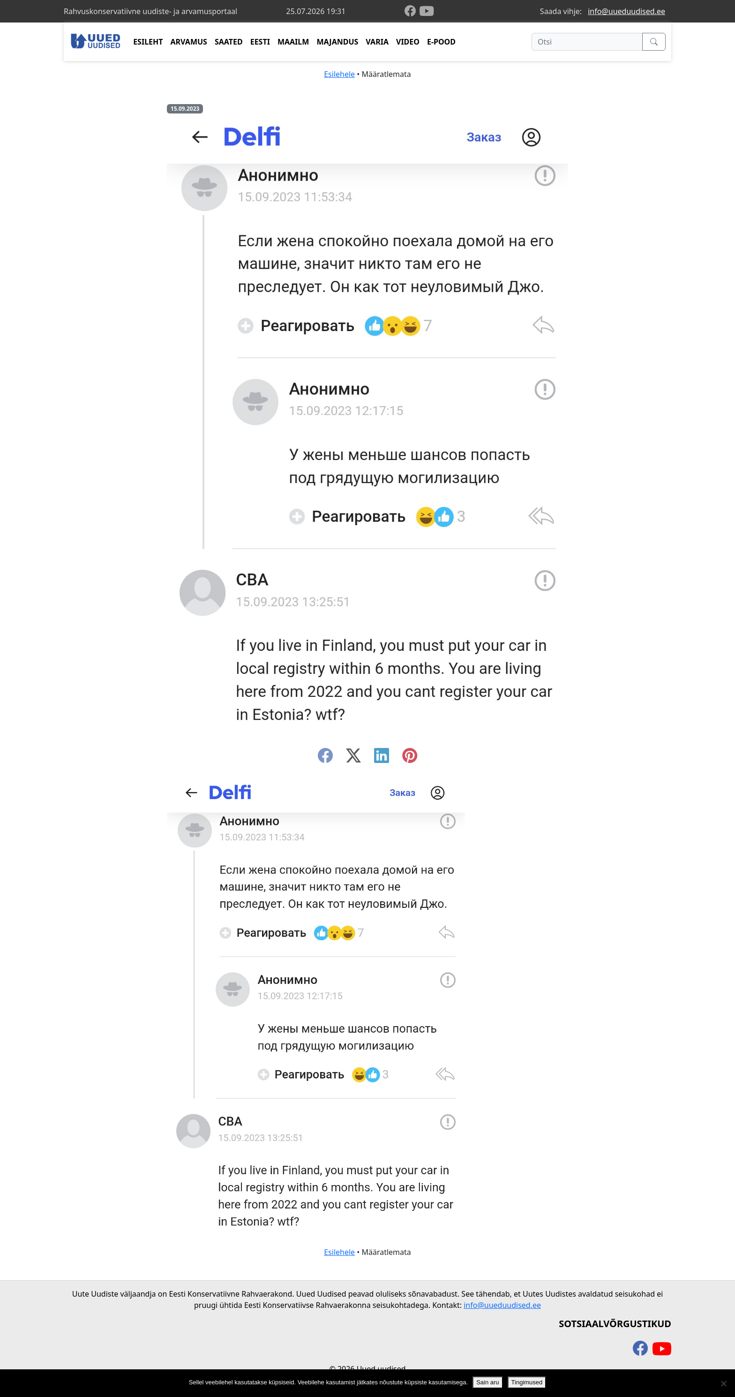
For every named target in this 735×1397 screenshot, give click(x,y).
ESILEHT (148, 42)
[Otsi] (587, 42)
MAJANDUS (337, 42)
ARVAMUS (189, 42)
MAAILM (293, 42)
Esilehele (339, 74)
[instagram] (410, 758)
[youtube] (427, 11)
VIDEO (408, 42)
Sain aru (487, 1382)
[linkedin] (381, 758)
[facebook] (412, 11)
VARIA (377, 42)
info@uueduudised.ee (626, 11)
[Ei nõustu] (723, 1383)
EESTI (260, 42)
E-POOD (441, 42)
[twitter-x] (353, 758)
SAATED (229, 42)
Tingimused (527, 1382)
